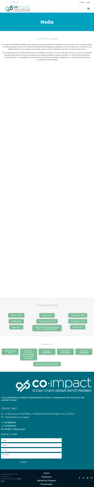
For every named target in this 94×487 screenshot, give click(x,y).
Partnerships (46, 484)
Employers (46, 477)
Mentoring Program (46, 480)
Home (47, 473)
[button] (88, 9)
